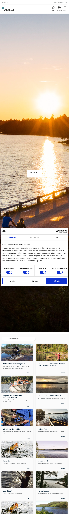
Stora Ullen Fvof (43, 491)
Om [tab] (57, 237)
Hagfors (5, 2)
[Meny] (65, 9)
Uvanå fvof (7, 491)
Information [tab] (34, 237)
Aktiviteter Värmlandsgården (14, 364)
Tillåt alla (56, 281)
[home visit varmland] (8, 9)
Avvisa (12, 281)
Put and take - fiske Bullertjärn (49, 396)
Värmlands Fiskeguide (11, 429)
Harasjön (6, 461)
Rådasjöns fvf (43, 461)
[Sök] (53, 9)
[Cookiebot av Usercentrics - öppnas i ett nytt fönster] (57, 231)
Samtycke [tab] (12, 237)
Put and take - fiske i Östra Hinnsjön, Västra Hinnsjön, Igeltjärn (52, 364)
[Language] (59, 9)
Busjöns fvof (42, 429)
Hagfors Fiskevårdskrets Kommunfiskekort (12, 396)
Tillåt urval (34, 281)
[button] (34, 174)
